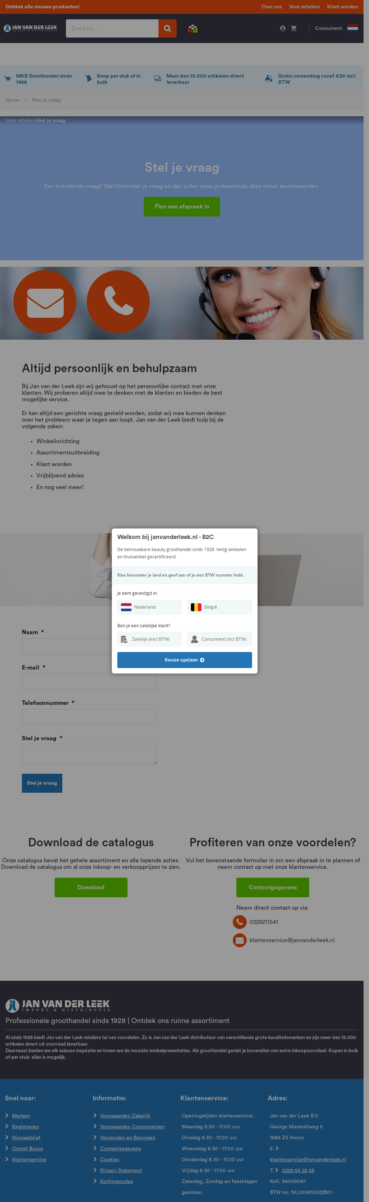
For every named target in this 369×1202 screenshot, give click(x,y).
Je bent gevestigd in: (137, 593)
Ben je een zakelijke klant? (143, 626)
